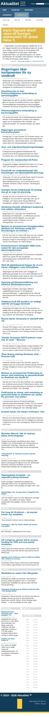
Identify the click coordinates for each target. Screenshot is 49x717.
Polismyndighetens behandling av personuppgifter (19, 111)
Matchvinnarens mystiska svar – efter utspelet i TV (9, 613)
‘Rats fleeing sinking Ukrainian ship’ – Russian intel (21, 355)
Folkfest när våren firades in (8, 639)
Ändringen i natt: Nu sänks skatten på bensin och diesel (19, 525)
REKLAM (27, 608)
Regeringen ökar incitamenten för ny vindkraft (16, 72)
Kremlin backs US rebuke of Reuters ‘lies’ (23, 412)
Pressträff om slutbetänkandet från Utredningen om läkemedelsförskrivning (22, 171)
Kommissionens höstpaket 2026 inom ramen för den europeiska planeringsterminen (21, 248)
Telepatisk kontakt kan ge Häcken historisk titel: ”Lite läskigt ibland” (20, 590)
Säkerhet (7, 15)
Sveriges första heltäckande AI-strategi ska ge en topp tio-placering (21, 191)
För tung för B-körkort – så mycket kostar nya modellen (19, 513)
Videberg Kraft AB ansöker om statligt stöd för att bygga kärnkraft (21, 302)
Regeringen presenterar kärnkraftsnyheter (13, 131)
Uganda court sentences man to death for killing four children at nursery (20, 558)
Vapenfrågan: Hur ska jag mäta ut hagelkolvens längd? (20, 493)
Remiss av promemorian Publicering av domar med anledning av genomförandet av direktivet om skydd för (22, 375)
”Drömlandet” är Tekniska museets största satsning (18, 454)
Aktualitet (23, 695)
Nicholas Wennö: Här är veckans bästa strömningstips (18, 434)
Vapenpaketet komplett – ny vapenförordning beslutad (15, 476)
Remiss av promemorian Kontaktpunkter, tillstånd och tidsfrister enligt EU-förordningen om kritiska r (22, 228)
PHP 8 (38, 704)
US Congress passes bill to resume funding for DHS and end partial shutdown (19, 542)
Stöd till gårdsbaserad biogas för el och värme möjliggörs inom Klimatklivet (22, 266)
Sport (5, 25)
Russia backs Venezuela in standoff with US (22, 320)
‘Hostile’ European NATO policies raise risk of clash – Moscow (21, 338)
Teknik (28, 20)
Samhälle (21, 15)
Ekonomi (29, 10)
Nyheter (16, 10)
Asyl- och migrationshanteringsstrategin (22, 147)
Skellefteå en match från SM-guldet (19, 573)
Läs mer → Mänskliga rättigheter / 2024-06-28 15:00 (27, 61)
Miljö (17, 20)
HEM (4, 10)
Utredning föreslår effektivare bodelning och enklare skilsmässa (22, 208)
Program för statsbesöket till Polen (19, 160)
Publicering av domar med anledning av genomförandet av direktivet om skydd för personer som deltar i (22, 394)
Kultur (6, 20)
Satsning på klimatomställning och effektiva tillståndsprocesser (19, 283)
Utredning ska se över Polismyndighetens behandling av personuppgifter (19, 93)
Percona (43, 704)
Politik (39, 20)
